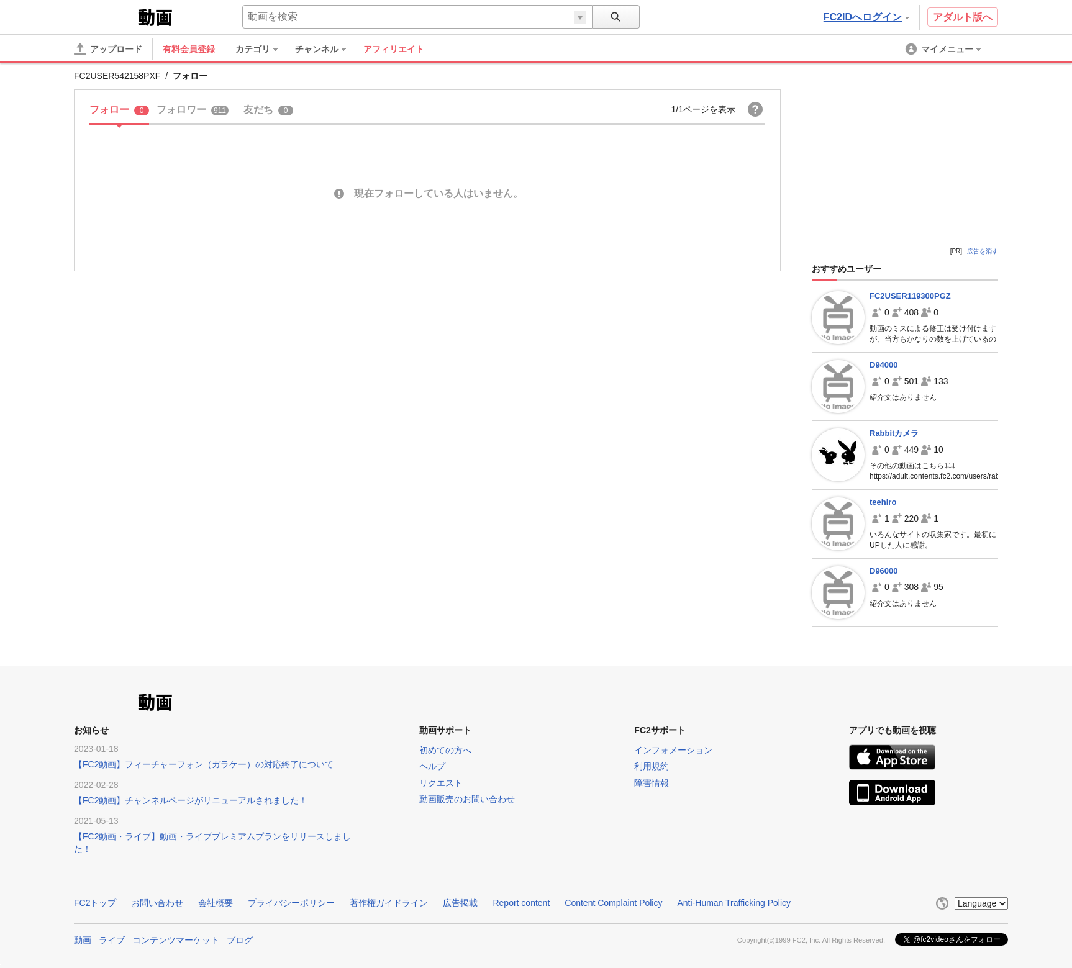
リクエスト (441, 783)
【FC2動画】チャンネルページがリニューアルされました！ (190, 800)
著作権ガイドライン (389, 903)
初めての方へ (445, 750)
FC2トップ (95, 903)
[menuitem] (262, 49)
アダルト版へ (963, 17)
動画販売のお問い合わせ (467, 799)
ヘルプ (432, 766)
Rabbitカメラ (894, 433)
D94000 (884, 364)
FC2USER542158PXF (117, 76)
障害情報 (651, 783)
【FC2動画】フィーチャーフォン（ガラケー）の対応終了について (204, 764)
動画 (82, 940)
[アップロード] (108, 49)
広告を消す (982, 251)
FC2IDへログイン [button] (866, 17)
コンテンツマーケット (175, 940)
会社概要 (215, 903)
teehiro (883, 502)
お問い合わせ (157, 903)
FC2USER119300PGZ (910, 296)
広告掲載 (460, 903)
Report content (521, 903)
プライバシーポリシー (291, 903)
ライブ (112, 940)
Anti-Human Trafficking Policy (734, 903)
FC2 (104, 16)
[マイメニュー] (944, 49)
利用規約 (651, 766)
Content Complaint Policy (613, 903)
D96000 (884, 571)
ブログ (240, 940)
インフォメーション (673, 750)
